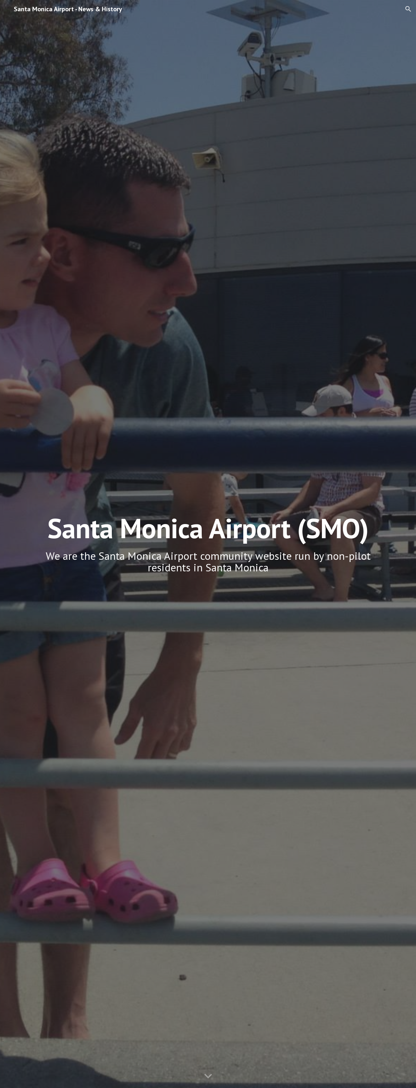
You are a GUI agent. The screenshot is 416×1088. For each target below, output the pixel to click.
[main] (208, 544)
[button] (408, 9)
